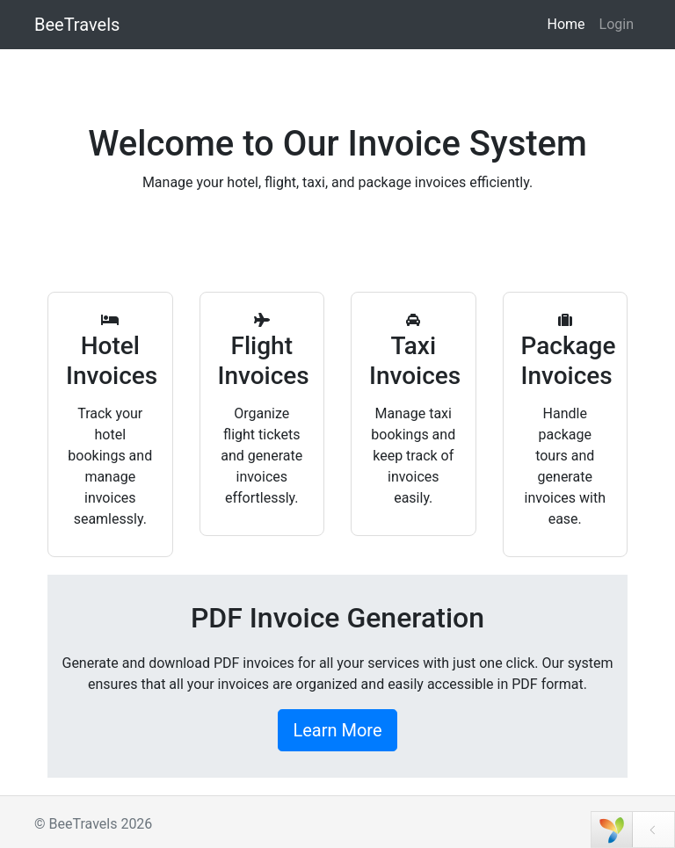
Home (565, 24)
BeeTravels (77, 24)
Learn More (337, 730)
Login (616, 24)
